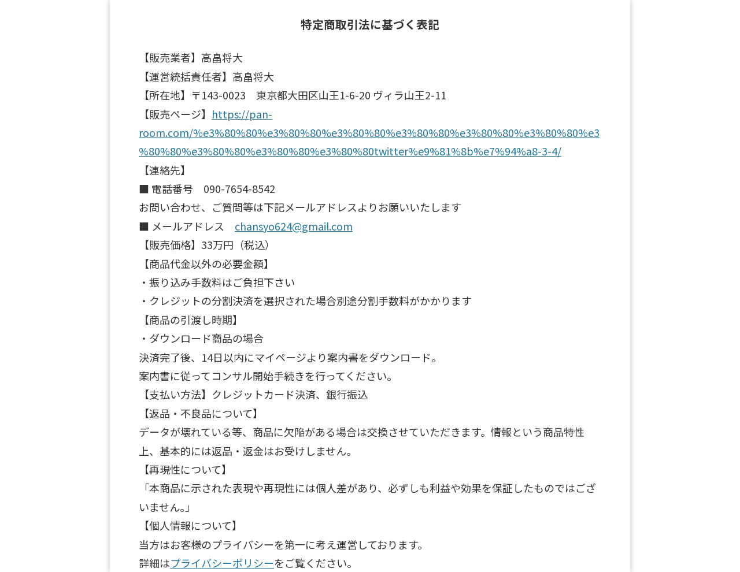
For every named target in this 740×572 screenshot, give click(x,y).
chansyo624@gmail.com (294, 225)
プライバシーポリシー (222, 562)
